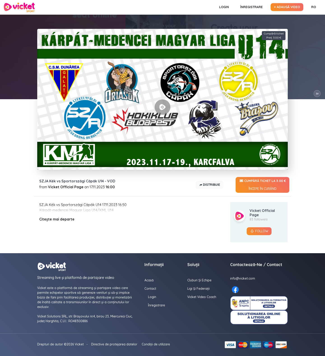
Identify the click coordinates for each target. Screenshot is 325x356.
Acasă (149, 280)
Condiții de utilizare (156, 344)
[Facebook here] (235, 290)
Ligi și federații (198, 289)
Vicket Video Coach (201, 297)
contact (150, 289)
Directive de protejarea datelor (114, 344)
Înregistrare (251, 7)
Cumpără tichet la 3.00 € (262, 185)
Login (224, 7)
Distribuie (209, 185)
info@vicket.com (242, 278)
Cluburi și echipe (199, 280)
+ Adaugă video (287, 7)
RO (313, 7)
